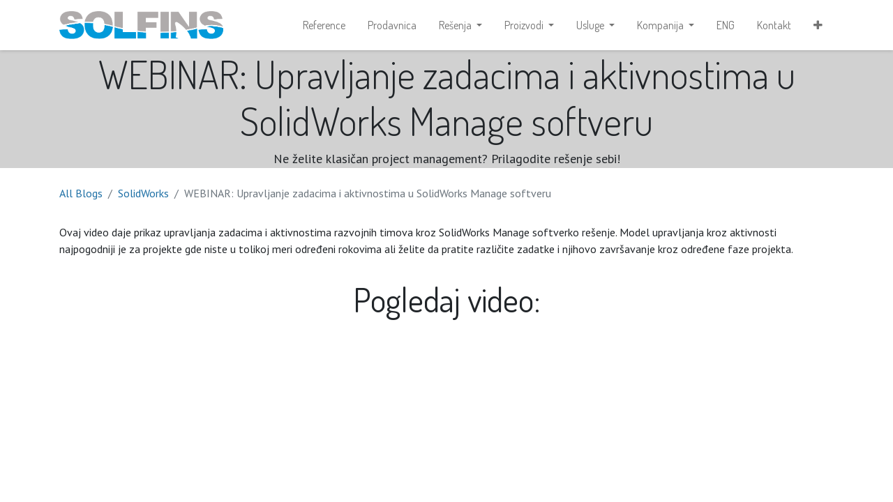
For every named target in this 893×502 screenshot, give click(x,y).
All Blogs (81, 193)
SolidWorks (143, 193)
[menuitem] (324, 25)
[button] (818, 25)
